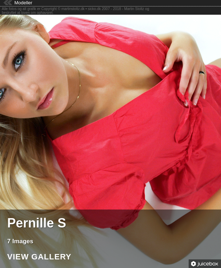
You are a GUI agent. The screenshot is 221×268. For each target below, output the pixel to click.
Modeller (23, 2)
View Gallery (39, 257)
